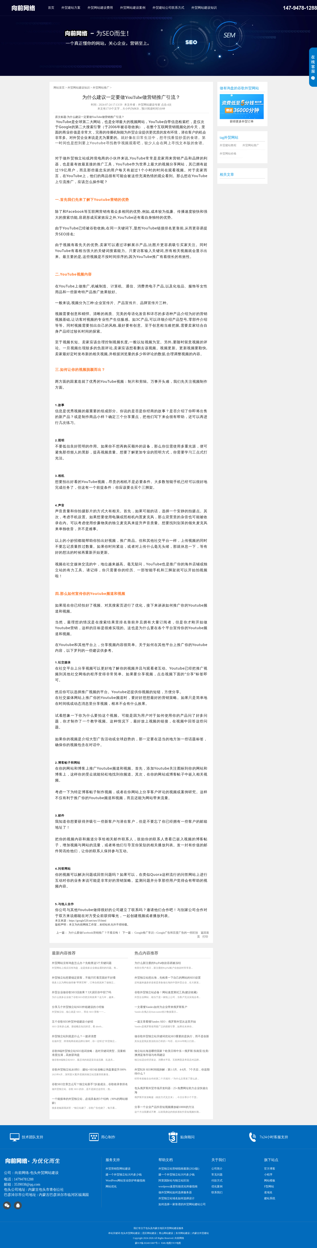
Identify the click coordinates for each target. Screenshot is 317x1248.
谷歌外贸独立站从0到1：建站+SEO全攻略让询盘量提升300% (89, 1069)
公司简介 (216, 1168)
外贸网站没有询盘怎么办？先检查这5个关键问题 (82, 963)
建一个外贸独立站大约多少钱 (124, 1174)
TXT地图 (176, 1243)
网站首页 (59, 87)
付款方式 (216, 1180)
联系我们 (216, 1192)
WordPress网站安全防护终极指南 (125, 1180)
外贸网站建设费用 (100, 7)
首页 (51, 7)
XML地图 (166, 1243)
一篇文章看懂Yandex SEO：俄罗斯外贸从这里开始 (165, 1021)
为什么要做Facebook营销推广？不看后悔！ (94, 932)
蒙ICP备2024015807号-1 (147, 1243)
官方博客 (269, 1168)
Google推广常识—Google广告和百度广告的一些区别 (166, 932)
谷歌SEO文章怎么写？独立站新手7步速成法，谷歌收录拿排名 (90, 1084)
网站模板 (269, 1180)
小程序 (268, 1174)
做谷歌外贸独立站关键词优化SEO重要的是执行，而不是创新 (172, 1036)
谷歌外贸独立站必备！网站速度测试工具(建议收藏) (166, 992)
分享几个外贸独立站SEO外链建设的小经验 (78, 1007)
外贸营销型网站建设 (118, 1168)
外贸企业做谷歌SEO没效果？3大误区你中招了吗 (81, 992)
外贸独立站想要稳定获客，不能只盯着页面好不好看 (84, 977)
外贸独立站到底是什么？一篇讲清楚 (74, 1036)
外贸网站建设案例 (132, 7)
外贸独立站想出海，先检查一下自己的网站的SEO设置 (168, 977)
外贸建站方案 (70, 7)
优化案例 (216, 1186)
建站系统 (269, 1198)
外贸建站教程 (228, 145)
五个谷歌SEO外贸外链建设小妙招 (72, 1021)
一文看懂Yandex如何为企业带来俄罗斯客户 (161, 1007)
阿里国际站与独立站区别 (173, 1180)
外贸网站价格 (228, 153)
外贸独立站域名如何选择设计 (176, 1198)
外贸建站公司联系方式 (168, 7)
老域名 (268, 1192)
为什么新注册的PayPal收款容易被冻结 (158, 963)
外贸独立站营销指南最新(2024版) (178, 1168)
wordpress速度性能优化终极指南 (178, 1186)
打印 (205, 936)
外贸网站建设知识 (204, 7)
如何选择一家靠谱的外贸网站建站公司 (182, 1204)
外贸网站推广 (101, 87)
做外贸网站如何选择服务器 (175, 1192)
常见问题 (216, 1174)
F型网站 (269, 1186)
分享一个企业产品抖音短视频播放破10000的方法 (164, 1107)
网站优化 (111, 1186)
